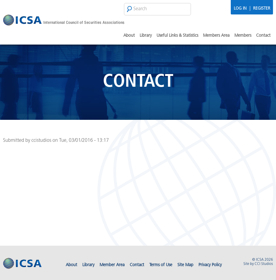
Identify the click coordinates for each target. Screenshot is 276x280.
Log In (240, 8)
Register (261, 8)
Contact (263, 35)
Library (146, 35)
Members (242, 35)
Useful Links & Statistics (177, 35)
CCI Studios (264, 264)
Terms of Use (160, 265)
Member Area (112, 265)
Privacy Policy (210, 265)
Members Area (216, 35)
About (129, 35)
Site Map (185, 265)
